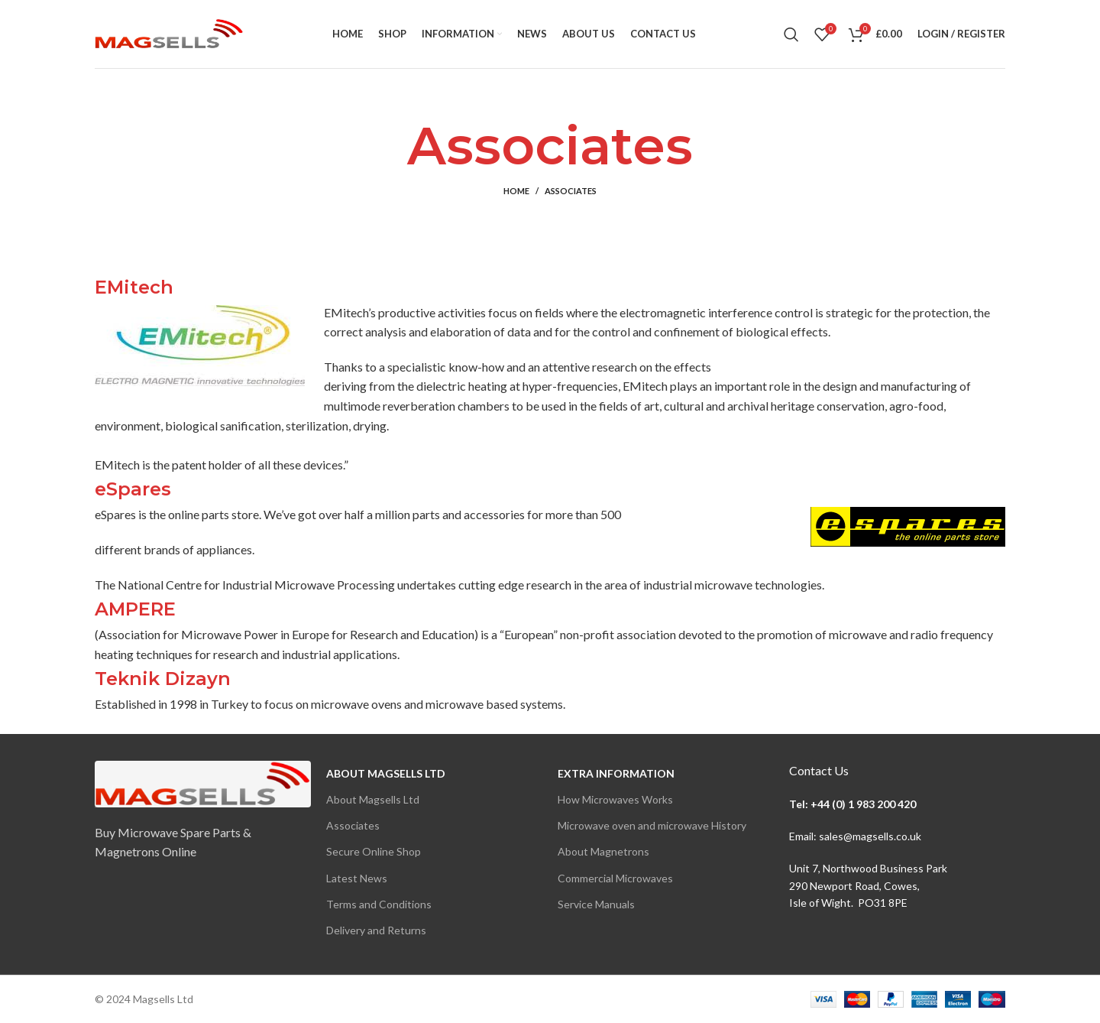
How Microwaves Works (615, 799)
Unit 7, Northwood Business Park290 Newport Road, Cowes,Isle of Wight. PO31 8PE (868, 885)
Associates (353, 825)
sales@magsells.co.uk (870, 836)
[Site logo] (169, 32)
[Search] (791, 34)
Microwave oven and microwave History (652, 825)
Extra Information (616, 773)
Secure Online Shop (373, 851)
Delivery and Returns (376, 930)
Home (516, 191)
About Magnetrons (603, 851)
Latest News (356, 878)
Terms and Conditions (379, 904)
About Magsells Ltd (385, 773)
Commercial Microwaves (615, 878)
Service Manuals (596, 904)
